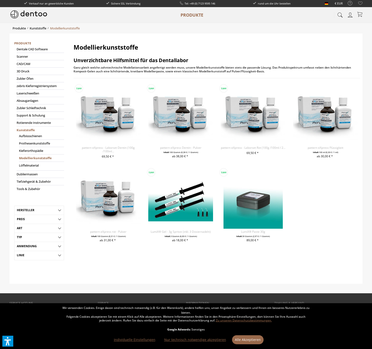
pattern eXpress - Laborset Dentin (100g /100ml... (108, 149)
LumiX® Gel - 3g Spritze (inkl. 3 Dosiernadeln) (181, 231)
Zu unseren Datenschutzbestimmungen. (244, 320)
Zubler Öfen (25, 78)
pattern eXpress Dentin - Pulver (180, 147)
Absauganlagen (27, 100)
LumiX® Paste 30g (253, 231)
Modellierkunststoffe (35, 158)
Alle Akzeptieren (248, 339)
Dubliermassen (27, 174)
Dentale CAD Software (32, 49)
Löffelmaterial (29, 165)
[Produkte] (192, 15)
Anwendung (27, 246)
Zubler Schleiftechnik (31, 108)
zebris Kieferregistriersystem (37, 86)
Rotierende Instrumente (34, 123)
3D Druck (23, 71)
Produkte (22, 43)
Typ (19, 237)
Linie (20, 255)
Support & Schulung (31, 115)
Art (19, 228)
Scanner (22, 56)
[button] (7, 341)
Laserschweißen (28, 93)
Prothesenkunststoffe (34, 143)
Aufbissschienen (30, 136)
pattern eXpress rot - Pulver (108, 231)
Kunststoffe (26, 130)
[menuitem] (347, 3)
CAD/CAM (23, 64)
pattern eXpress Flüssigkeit (325, 147)
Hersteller (25, 210)
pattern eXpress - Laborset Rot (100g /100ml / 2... (253, 147)
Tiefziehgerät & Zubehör (34, 181)
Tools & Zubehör (28, 189)
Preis (21, 219)
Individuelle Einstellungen (134, 339)
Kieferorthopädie (31, 151)
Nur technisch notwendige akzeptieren (195, 339)
